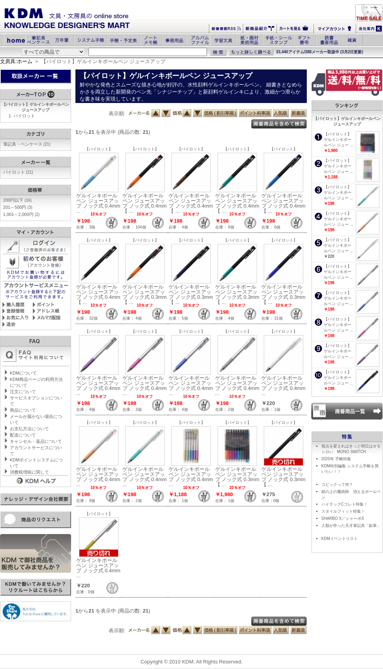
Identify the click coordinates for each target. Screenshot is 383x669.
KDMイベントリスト (339, 538)
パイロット (24, 115)
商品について (23, 410)
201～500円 (17, 207)
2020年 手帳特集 (336, 459)
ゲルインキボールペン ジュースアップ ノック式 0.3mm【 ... (144, 294)
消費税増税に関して (29, 472)
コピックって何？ (337, 484)
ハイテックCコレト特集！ (344, 504)
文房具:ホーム (16, 61)
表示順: (117, 113)
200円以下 (17, 200)
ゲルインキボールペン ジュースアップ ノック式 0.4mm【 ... (144, 203)
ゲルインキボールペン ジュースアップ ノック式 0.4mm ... (98, 203)
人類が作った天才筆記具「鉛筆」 (351, 525)
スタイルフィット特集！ (343, 511)
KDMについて (23, 373)
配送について (23, 435)
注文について (23, 391)
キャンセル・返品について (36, 441)
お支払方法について (29, 428)
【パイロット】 (99, 149)
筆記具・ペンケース (27, 144)
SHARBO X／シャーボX (342, 518)
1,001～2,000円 (21, 214)
